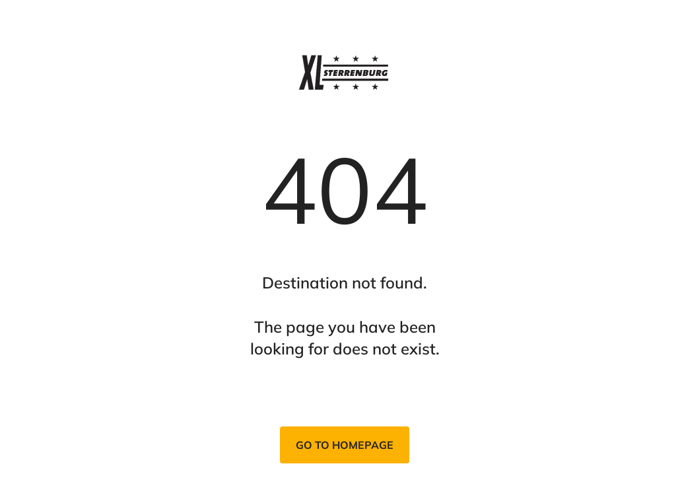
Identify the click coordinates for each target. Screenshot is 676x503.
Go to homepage (344, 445)
